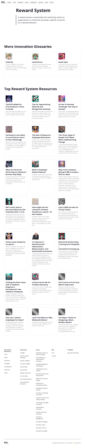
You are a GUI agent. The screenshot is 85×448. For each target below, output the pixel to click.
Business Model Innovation (24, 356)
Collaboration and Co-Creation (42, 370)
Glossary (41, 2)
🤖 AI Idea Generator (73, 353)
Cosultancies (33, 2)
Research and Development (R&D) (41, 384)
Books (26, 2)
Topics (6, 373)
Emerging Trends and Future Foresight (41, 353)
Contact (54, 356)
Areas (46, 2)
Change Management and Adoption (42, 365)
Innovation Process (41, 428)
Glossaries (7, 360)
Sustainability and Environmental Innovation (40, 359)
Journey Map (23, 370)
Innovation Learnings (41, 431)
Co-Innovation (24, 376)
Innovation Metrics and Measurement (42, 374)
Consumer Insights (25, 364)
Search (51, 2)
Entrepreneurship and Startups (41, 389)
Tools (14, 2)
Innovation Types (40, 425)
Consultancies (8, 366)
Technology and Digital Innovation (42, 403)
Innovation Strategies (41, 422)
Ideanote (78, 443)
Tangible (22, 353)
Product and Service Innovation (41, 413)
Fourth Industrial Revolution (24, 383)
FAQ (53, 353)
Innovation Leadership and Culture (42, 393)
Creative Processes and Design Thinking (42, 398)
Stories (9, 2)
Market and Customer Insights (42, 379)
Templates (20, 2)
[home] (3, 2)
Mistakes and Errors (25, 373)
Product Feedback (25, 360)
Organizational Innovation (40, 408)
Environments (23, 367)
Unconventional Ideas (26, 379)
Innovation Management (39, 417)
